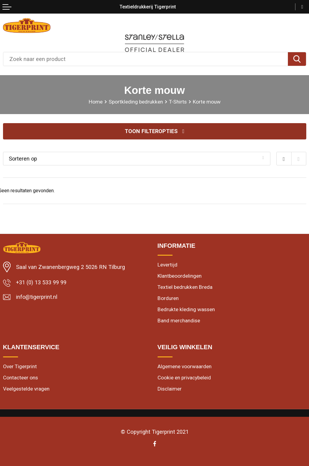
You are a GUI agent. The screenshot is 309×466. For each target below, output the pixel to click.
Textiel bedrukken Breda (185, 287)
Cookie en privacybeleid (184, 378)
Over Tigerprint (20, 367)
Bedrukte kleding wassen (186, 310)
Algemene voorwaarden (185, 367)
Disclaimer (170, 389)
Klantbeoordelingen (180, 276)
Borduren (168, 298)
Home (96, 102)
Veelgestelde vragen (26, 389)
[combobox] (145, 59)
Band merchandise (179, 321)
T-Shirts (178, 102)
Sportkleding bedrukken (136, 102)
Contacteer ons (20, 378)
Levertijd (167, 265)
